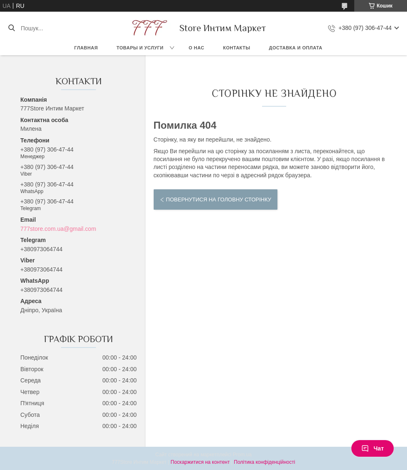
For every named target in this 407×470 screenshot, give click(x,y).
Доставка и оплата (296, 47)
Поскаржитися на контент (200, 462)
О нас (196, 47)
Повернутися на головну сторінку (218, 199)
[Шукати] (11, 28)
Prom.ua (242, 455)
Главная (86, 47)
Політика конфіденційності (264, 462)
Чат (372, 448)
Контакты (236, 47)
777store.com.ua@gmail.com (58, 228)
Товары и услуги (140, 47)
